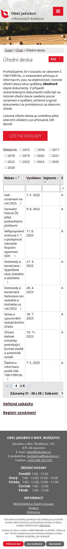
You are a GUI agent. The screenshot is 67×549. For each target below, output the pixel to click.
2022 (11, 162)
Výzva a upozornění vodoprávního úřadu (14, 320)
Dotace (33, 508)
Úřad (19, 50)
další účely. (45, 525)
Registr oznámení (19, 412)
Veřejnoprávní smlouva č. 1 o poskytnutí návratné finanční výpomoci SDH (14, 243)
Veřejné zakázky (18, 403)
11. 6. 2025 (30, 233)
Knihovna (33, 512)
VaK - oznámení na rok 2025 (13, 199)
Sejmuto (51, 178)
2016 (41, 150)
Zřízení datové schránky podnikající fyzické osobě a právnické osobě (13, 344)
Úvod (8, 50)
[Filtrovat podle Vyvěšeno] (33, 188)
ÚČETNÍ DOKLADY (25, 136)
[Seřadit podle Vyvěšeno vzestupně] (28, 180)
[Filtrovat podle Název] (14, 188)
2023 (26, 162)
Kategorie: (10, 149)
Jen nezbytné (34, 543)
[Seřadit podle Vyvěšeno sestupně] (28, 182)
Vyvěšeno (33, 178)
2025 (55, 162)
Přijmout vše (13, 543)
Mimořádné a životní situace (33, 504)
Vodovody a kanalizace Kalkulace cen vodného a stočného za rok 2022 (14, 298)
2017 (55, 150)
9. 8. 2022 (33, 209)
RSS (56, 59)
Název (10, 178)
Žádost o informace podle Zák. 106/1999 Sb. (13, 371)
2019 (26, 156)
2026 (11, 168)
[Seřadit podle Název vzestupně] (19, 176)
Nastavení (55, 543)
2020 (40, 156)
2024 (40, 162)
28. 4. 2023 (30, 290)
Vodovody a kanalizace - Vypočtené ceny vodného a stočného (14, 271)
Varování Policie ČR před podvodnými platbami (13, 217)
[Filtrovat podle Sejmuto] (51, 188)
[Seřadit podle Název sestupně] (19, 178)
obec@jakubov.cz (39, 452)
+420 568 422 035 (39, 460)
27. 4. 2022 (30, 263)
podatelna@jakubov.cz (43, 456)
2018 (11, 156)
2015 (26, 150)
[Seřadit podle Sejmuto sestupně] (45, 182)
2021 (55, 156)
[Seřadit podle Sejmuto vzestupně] (45, 180)
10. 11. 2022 (31, 334)
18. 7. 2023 (30, 316)
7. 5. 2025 (33, 195)
